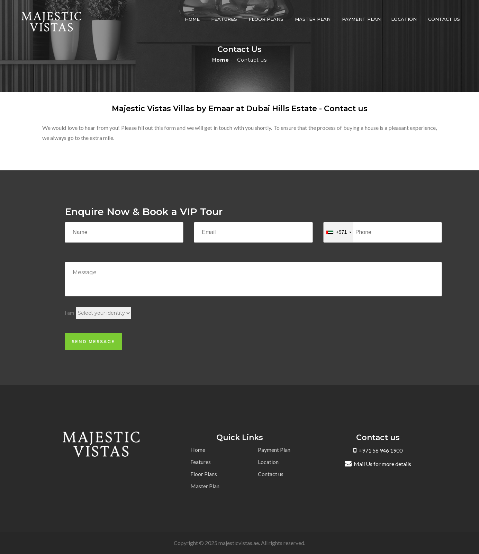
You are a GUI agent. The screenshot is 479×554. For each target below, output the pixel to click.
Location (404, 19)
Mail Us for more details (378, 464)
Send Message (93, 341)
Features (224, 19)
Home (192, 19)
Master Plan (313, 19)
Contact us (444, 19)
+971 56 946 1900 (378, 450)
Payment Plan (361, 19)
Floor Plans (265, 19)
